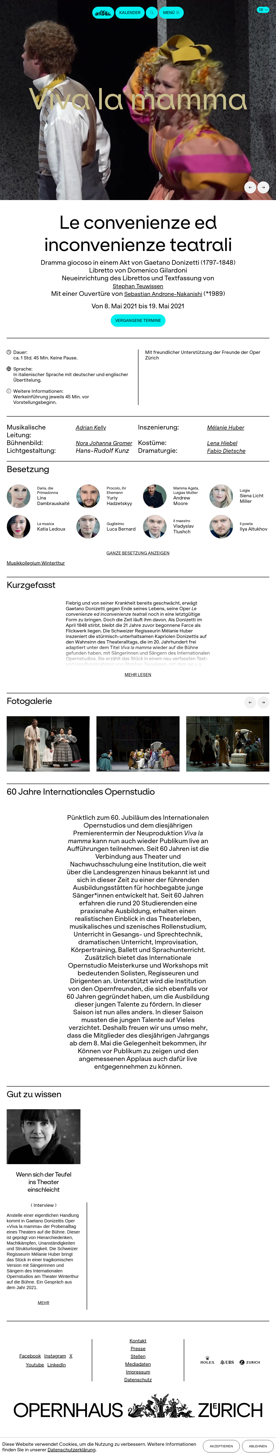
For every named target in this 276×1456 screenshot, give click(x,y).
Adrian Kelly (93, 427)
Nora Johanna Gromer (96, 446)
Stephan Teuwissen (138, 285)
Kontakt (138, 1349)
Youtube (35, 1373)
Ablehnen (258, 1447)
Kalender (128, 12)
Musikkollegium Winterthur (36, 570)
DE (263, 10)
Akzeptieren (221, 1447)
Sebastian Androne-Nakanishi (163, 293)
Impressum (138, 1380)
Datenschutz (138, 1387)
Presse (138, 1356)
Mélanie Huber (228, 427)
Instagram (55, 1364)
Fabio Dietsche (229, 458)
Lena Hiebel (224, 442)
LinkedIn (56, 1373)
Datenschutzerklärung (72, 1450)
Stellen (138, 1364)
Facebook (30, 1364)
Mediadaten (138, 1372)
